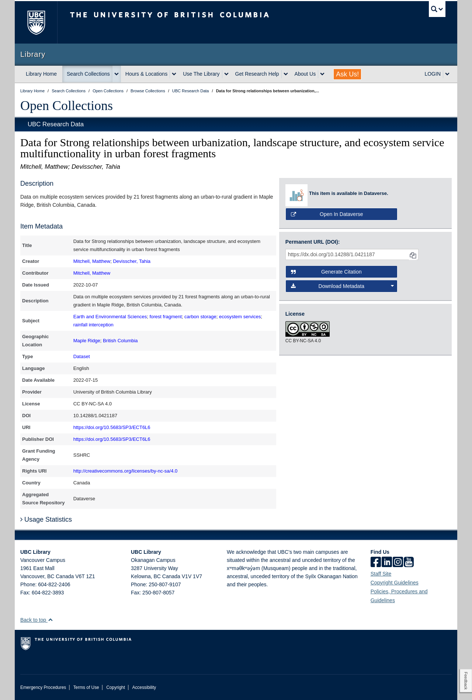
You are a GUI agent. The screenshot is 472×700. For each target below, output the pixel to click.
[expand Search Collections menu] (116, 74)
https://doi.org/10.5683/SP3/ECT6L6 (111, 427)
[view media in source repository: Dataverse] (297, 195)
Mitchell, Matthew (91, 261)
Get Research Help (257, 74)
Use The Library (201, 74)
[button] (50, 619)
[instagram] (398, 562)
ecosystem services (240, 316)
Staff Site (381, 574)
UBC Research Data (56, 124)
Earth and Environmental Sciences (110, 316)
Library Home (41, 74)
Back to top (36, 620)
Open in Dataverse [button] (327, 214)
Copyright (115, 687)
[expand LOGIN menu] (447, 74)
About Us (305, 74)
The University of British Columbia (36, 22)
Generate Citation (326, 272)
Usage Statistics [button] (46, 519)
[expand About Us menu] (322, 74)
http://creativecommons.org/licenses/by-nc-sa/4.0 (125, 471)
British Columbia (120, 340)
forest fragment (165, 316)
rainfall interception (93, 324)
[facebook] (376, 562)
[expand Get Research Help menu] (285, 74)
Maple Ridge (86, 340)
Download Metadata (342, 286)
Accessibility (144, 687)
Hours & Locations (146, 74)
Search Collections (88, 74)
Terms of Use (86, 687)
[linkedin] (387, 562)
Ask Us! (347, 74)
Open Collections (66, 105)
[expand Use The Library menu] (226, 74)
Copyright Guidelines (395, 583)
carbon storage (200, 316)
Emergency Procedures (43, 687)
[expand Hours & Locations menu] (174, 74)
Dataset (81, 356)
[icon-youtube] (409, 562)
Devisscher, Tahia (131, 261)
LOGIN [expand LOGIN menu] (432, 74)
